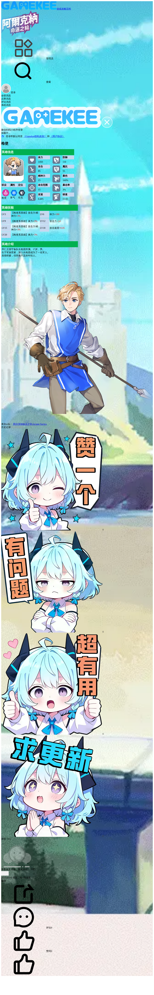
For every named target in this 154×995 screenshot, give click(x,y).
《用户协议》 (57, 136)
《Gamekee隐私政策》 (35, 136)
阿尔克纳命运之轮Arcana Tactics (30, 424)
